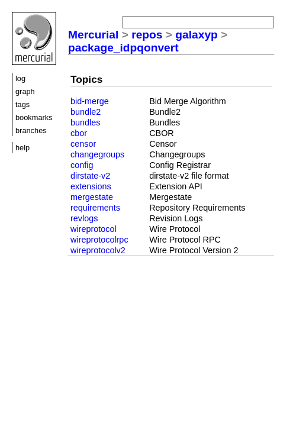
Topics (86, 79)
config (81, 165)
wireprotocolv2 (97, 250)
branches (31, 130)
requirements (95, 207)
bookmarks (34, 117)
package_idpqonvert (123, 47)
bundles (85, 122)
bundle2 (85, 112)
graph (25, 91)
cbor (78, 133)
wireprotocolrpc (99, 239)
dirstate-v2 (90, 175)
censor (83, 144)
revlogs (84, 218)
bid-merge (89, 101)
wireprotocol (93, 229)
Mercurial (93, 34)
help (22, 147)
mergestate (91, 197)
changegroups (97, 154)
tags (22, 104)
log (20, 78)
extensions (90, 186)
